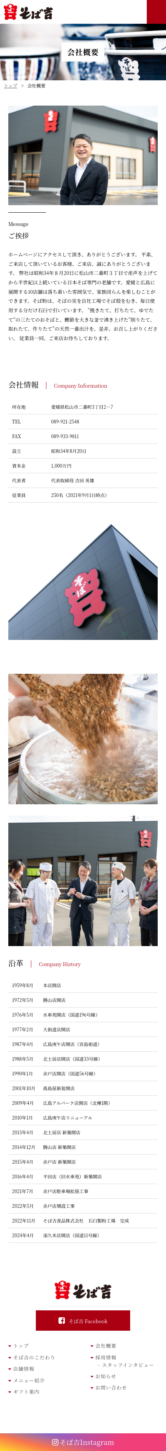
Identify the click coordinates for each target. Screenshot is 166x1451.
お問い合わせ (111, 1387)
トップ (21, 1345)
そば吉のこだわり (34, 1357)
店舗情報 (23, 1368)
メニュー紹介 (29, 1380)
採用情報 (106, 1357)
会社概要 (106, 1345)
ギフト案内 (26, 1391)
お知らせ (106, 1376)
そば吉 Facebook (88, 1321)
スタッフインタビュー (128, 1364)
